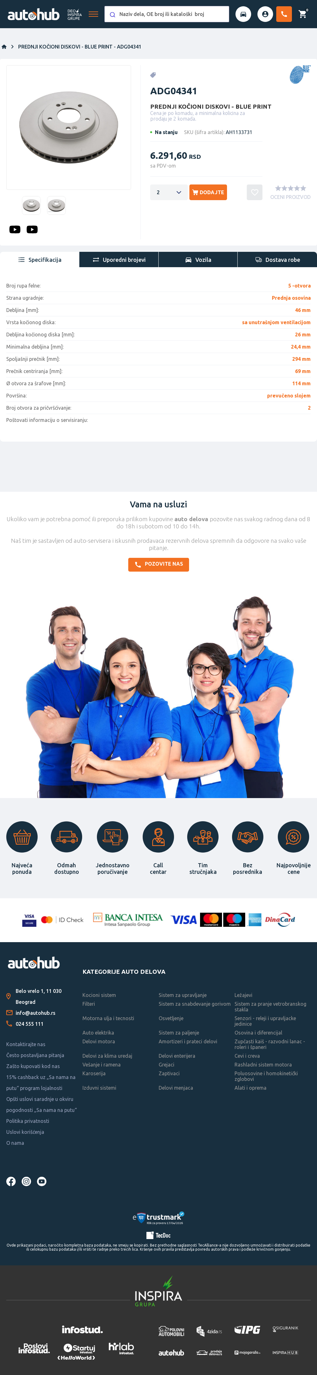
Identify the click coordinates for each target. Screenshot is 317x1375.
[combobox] (166, 14)
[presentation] (39, 259)
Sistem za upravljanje (183, 995)
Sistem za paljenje (179, 1032)
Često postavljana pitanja (35, 1055)
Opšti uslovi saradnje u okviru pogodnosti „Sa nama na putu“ (41, 1104)
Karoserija (94, 1073)
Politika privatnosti (27, 1121)
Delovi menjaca (176, 1088)
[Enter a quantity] (169, 192)
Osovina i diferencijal (258, 1032)
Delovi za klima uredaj (107, 1056)
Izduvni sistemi (99, 1088)
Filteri (88, 1004)
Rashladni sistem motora (263, 1064)
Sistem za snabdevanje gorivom (195, 1004)
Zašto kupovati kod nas (33, 1066)
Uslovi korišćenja (25, 1132)
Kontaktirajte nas (25, 1044)
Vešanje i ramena (101, 1064)
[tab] (39, 259)
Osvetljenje (171, 1018)
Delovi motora (98, 1041)
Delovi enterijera (177, 1056)
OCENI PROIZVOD (290, 197)
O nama (15, 1143)
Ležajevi (243, 995)
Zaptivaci (169, 1073)
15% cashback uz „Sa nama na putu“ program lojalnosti (41, 1082)
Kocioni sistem (99, 995)
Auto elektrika (98, 1032)
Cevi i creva (247, 1056)
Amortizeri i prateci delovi (188, 1041)
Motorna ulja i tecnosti (108, 1018)
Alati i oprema (251, 1088)
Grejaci (166, 1064)
